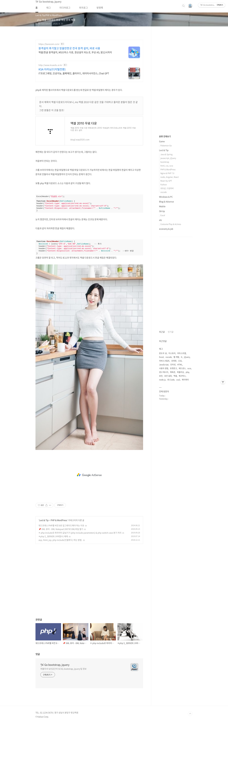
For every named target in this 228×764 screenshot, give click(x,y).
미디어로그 (64, 7)
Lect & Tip (44, 560)
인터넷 (173, 451)
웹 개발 (176, 444)
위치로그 (83, 7)
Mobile (162, 293)
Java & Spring (166, 241)
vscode (163, 279)
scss (189, 455)
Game (162, 228)
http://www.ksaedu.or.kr (50, 65)
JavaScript (164, 451)
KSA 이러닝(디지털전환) (52, 69)
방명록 (100, 7)
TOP (190, 754)
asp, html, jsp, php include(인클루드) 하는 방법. (60, 580)
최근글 (162, 418)
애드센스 (182, 455)
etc (160, 306)
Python (163, 271)
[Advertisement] (89, 105)
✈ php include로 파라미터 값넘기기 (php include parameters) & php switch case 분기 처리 (80, 573)
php (187, 459)
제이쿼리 (185, 466)
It (181, 444)
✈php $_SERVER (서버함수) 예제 (53, 576)
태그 (48, 7)
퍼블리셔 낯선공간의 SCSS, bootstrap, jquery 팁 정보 (63, 709)
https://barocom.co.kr (49, 44)
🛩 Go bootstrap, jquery (54, 705)
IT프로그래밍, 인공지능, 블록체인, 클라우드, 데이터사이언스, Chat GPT (74, 73)
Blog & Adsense (166, 288)
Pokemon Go (166, 232)
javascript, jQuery (168, 245)
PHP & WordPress (59, 560)
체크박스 (182, 462)
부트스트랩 (181, 440)
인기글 (170, 418)
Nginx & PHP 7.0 (167, 260)
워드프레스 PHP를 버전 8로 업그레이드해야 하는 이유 (61, 566)
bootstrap (164, 248)
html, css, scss (166, 252)
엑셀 (175, 462)
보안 (161, 462)
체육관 (172, 459)
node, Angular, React (169, 264)
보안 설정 (168, 462)
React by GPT (166, 267)
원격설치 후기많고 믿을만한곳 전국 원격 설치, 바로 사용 (69, 48)
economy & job (166, 315)
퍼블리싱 (180, 459)
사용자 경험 (163, 455)
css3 (178, 466)
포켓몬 (174, 447)
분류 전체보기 (165, 223)
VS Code (170, 466)
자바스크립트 (164, 447)
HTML (179, 451)
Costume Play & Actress (170, 311)
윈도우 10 (163, 440)
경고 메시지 (163, 459)
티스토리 (172, 440)
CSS (180, 447)
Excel (162, 302)
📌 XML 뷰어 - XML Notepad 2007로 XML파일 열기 (61, 569)
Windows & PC (166, 283)
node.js (162, 466)
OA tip (162, 298)
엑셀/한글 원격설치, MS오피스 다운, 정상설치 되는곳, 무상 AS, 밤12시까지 (75, 52)
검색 (183, 6)
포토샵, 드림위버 (167, 275)
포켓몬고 (173, 455)
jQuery (187, 444)
